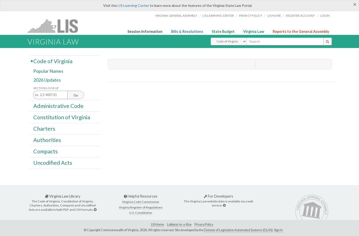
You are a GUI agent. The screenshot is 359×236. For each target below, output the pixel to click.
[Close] (355, 4)
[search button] (327, 41)
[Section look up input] (58, 95)
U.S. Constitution (140, 213)
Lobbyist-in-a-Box (179, 224)
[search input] (284, 41)
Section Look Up (46, 88)
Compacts (45, 151)
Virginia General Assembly (176, 15)
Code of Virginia (52, 61)
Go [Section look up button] (75, 95)
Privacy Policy (250, 15)
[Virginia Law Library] (95, 209)
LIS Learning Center (133, 5)
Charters (44, 128)
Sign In (278, 230)
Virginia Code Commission (140, 202)
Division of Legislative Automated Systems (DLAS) (238, 230)
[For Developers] (224, 205)
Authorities (47, 140)
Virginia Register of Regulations (140, 207)
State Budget (223, 31)
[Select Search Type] (229, 41)
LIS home (274, 15)
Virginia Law (253, 31)
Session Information (144, 31)
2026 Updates (47, 80)
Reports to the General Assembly (301, 31)
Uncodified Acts (52, 162)
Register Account (300, 15)
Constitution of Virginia (61, 117)
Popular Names (48, 71)
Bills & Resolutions (187, 31)
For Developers (218, 196)
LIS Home (157, 224)
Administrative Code (58, 105)
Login (325, 15)
